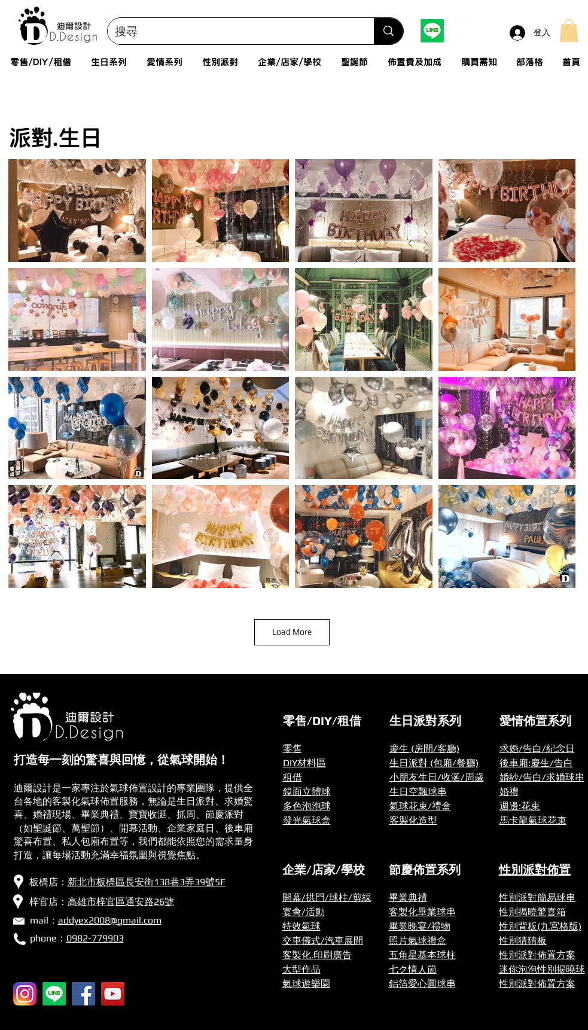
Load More (292, 631)
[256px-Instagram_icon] (24, 993)
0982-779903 (95, 938)
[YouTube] (112, 993)
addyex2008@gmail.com (110, 920)
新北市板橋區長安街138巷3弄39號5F (147, 882)
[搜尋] (232, 31)
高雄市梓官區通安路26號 (121, 901)
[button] (568, 30)
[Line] (432, 30)
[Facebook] (83, 993)
